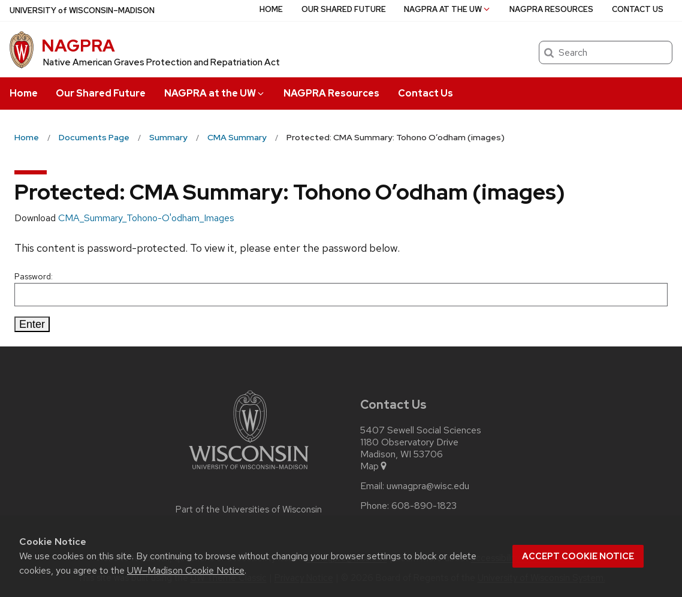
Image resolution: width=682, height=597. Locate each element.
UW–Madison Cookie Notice (186, 570)
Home (24, 93)
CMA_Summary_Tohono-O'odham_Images (146, 218)
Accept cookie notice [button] (578, 556)
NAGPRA (78, 45)
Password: (341, 288)
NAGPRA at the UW (214, 93)
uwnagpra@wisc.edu (428, 486)
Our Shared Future (101, 93)
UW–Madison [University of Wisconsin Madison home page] (82, 10)
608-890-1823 (424, 506)
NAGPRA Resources (331, 93)
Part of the (249, 509)
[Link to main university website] (249, 471)
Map (374, 466)
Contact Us (425, 93)
